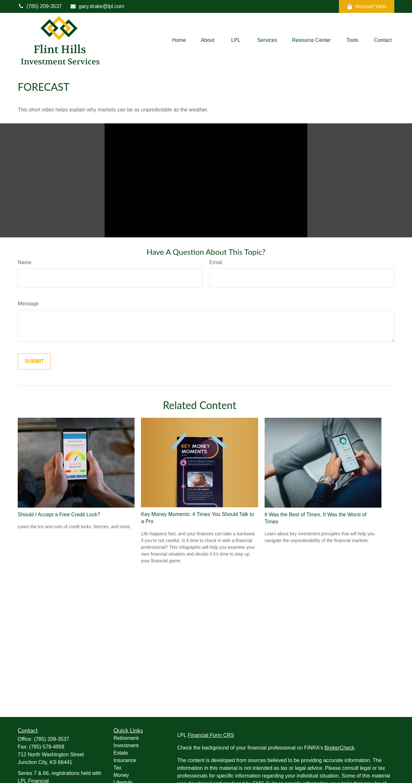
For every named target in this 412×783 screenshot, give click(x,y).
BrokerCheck (339, 747)
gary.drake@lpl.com (97, 6)
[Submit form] (34, 361)
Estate (121, 753)
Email (215, 262)
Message (28, 303)
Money (121, 775)
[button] (179, 40)
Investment (126, 745)
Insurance (125, 760)
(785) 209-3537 (40, 6)
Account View (366, 6)
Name (25, 262)
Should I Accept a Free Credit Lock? (59, 514)
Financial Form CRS (211, 735)
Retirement (126, 738)
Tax (118, 767)
